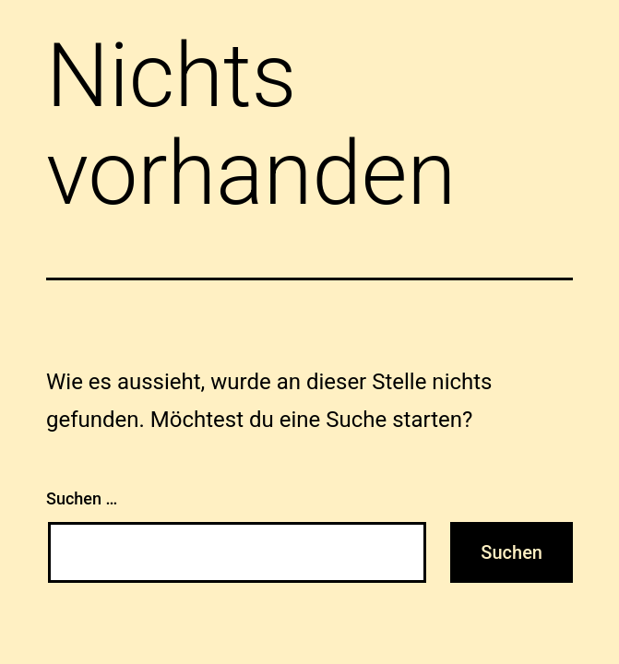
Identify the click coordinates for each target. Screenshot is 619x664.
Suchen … (81, 498)
